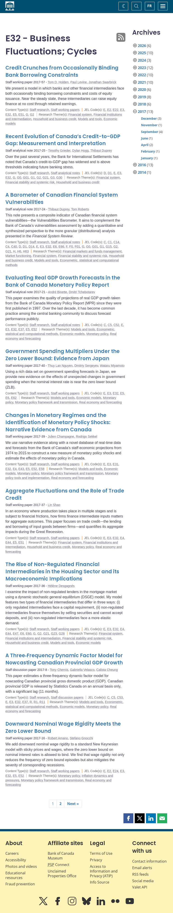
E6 (55, 246)
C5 (110, 325)
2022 (142, 74)
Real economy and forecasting (100, 402)
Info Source (99, 882)
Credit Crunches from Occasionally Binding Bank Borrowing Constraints (61, 71)
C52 (116, 325)
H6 (19, 251)
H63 (26, 251)
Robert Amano (58, 738)
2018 (142, 104)
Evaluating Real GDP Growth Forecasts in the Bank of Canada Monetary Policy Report (62, 281)
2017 (142, 111)
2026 (142, 45)
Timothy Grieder (59, 150)
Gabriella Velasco (82, 670)
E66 (61, 246)
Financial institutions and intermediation (33, 638)
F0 (71, 246)
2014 (142, 172)
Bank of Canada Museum (61, 856)
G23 (54, 633)
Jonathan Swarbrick (102, 82)
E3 (122, 110)
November (149, 125)
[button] (128, 818)
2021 (142, 82)
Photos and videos (21, 866)
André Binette (57, 292)
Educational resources (15, 875)
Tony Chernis (59, 670)
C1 (110, 242)
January (147, 158)
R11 (42, 702)
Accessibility (15, 859)
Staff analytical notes (65, 173)
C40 (14, 246)
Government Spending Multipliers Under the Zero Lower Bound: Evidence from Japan (62, 355)
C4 (7, 246)
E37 (21, 329)
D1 (110, 173)
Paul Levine (78, 82)
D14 (31, 246)
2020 (142, 89)
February (148, 151)
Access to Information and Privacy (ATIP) (104, 871)
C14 (116, 242)
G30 (59, 177)
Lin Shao (54, 505)
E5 (15, 114)
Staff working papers (65, 110)
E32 (8, 114)
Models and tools (90, 119)
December (149, 118)
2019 (142, 96)
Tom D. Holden (58, 82)
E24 (115, 771)
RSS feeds (140, 874)
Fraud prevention (20, 884)
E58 (41, 469)
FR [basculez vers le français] (149, 5)
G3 (52, 177)
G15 (109, 246)
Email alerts (142, 867)
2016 (142, 164)
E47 (15, 633)
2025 (142, 52)
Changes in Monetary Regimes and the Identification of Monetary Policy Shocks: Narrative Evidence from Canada (57, 422)
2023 (142, 67)
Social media (143, 880)
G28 (62, 633)
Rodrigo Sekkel (86, 436)
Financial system (80, 114)
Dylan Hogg (80, 150)
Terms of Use (101, 853)
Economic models (72, 334)
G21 (45, 177)
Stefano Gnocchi (81, 738)
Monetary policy (97, 334)
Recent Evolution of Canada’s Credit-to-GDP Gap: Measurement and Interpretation (62, 140)
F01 (77, 246)
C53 (120, 697)
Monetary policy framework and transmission (46, 402)
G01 (26, 177)
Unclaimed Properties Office (62, 873)
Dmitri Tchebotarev (82, 292)
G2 (32, 114)
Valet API (139, 887)
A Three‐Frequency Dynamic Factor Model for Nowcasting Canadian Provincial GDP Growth (64, 659)
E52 (34, 329)
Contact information (149, 861)
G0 (19, 177)
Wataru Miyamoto (112, 365)
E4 (15, 469)
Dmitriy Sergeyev (86, 365)
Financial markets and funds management (92, 251)
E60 (28, 633)
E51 (21, 114)
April (144, 145)
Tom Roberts (80, 209)
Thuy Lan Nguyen (60, 365)
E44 (8, 542)
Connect (58, 864)
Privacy (96, 859)
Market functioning (18, 256)
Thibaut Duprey (101, 150)
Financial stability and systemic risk (30, 182)
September (149, 132)
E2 (109, 110)
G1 (33, 177)
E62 (14, 398)
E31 (115, 464)
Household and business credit (54, 119)
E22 (115, 110)
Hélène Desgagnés (61, 586)
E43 (21, 469)
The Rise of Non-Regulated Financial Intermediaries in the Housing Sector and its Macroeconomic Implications (62, 571)
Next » (73, 803)
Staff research (39, 110)
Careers (12, 853)
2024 (142, 60)
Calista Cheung (107, 670)
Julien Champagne (61, 436)
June (144, 138)
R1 (36, 702)
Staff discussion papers (67, 697)
